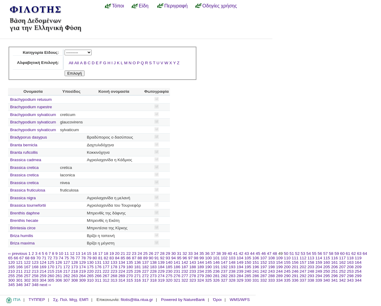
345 (11, 285)
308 (74, 280)
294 (318, 276)
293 (310, 276)
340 (326, 280)
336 (295, 280)
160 (326, 262)
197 (263, 267)
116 (334, 258)
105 (247, 258)
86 (128, 258)
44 (252, 253)
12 (72, 253)
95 (179, 258)
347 (27, 285)
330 (247, 280)
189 (200, 267)
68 (27, 258)
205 (326, 267)
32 (184, 253)
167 (27, 267)
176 (98, 267)
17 (100, 253)
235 (208, 271)
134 (121, 262)
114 (318, 258)
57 (325, 253)
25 (145, 253)
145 (208, 262)
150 (247, 262)
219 (82, 271)
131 (98, 262)
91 (156, 258)
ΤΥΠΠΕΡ (37, 299)
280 (208, 276)
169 (43, 267)
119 (358, 258)
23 (134, 253)
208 (350, 267)
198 (271, 267)
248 (310, 271)
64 (365, 253)
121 (19, 262)
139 (161, 262)
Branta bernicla (23, 145)
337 (303, 280)
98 (196, 258)
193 (232, 267)
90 (151, 258)
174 (82, 267)
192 (224, 267)
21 (123, 253)
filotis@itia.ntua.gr (137, 299)
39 (224, 253)
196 (255, 267)
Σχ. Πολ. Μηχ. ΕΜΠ (70, 299)
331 (255, 280)
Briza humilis (21, 235)
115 (326, 258)
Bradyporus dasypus (28, 137)
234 (200, 271)
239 (240, 271)
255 (11, 276)
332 (263, 280)
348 (35, 285)
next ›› (45, 285)
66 (16, 258)
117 (342, 258)
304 (43, 280)
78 (83, 258)
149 (240, 262)
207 (342, 267)
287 (263, 276)
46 (263, 253)
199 (279, 267)
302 (27, 280)
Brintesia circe (22, 228)
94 (173, 258)
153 (271, 262)
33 (190, 253)
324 (200, 280)
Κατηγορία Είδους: (41, 52)
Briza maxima (22, 243)
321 (177, 280)
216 (58, 271)
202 (303, 267)
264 (82, 276)
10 (61, 253)
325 (208, 280)
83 (112, 258)
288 (271, 276)
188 (192, 267)
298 (350, 276)
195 (247, 267)
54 (308, 253)
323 (192, 280)
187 (185, 267)
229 (161, 271)
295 (326, 276)
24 (140, 253)
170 (51, 267)
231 (177, 271)
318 (153, 280)
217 (66, 271)
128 (74, 262)
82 (106, 258)
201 (295, 267)
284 (240, 276)
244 (279, 271)
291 (295, 276)
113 (310, 258)
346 (19, 285)
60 (342, 253)
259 (43, 276)
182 (145, 267)
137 (145, 262)
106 (255, 258)
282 (224, 276)
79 (89, 258)
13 (78, 253)
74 (61, 258)
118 (350, 258)
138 (153, 262)
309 (82, 280)
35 (201, 253)
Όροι (217, 299)
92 (162, 258)
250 (326, 271)
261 (58, 276)
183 (153, 267)
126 (58, 262)
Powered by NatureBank (183, 299)
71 (44, 258)
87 (134, 258)
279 (200, 276)
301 (19, 280)
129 (82, 262)
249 (318, 271)
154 (279, 262)
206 (334, 267)
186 (177, 267)
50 (286, 253)
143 (192, 262)
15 (89, 253)
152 (263, 262)
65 (10, 258)
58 (331, 253)
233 (192, 271)
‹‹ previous (17, 253)
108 (271, 258)
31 (179, 253)
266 (98, 276)
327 (224, 280)
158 (310, 262)
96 (184, 258)
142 (185, 262)
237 (224, 271)
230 (169, 271)
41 (235, 253)
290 (287, 276)
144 (200, 262)
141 (177, 262)
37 (213, 253)
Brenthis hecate (24, 220)
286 (255, 276)
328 (232, 280)
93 (168, 258)
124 (43, 262)
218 (74, 271)
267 (106, 276)
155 (287, 262)
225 (129, 271)
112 (303, 258)
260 (51, 276)
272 (145, 276)
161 (334, 262)
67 (21, 258)
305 (51, 280)
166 (19, 267)
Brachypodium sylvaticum (33, 114)
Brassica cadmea (25, 160)
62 (353, 253)
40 (229, 253)
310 (90, 280)
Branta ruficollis (24, 152)
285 (247, 276)
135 (129, 262)
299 (358, 276)
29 (168, 253)
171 (58, 267)
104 (240, 258)
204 (318, 267)
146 (216, 262)
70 (38, 258)
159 (318, 262)
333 (271, 280)
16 (95, 253)
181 (137, 267)
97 (190, 258)
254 (358, 271)
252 (342, 271)
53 (303, 253)
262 (66, 276)
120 (11, 262)
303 (35, 280)
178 (113, 267)
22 (128, 253)
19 (111, 253)
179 (121, 267)
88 (140, 258)
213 (35, 271)
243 (271, 271)
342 (342, 280)
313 (113, 280)
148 (232, 262)
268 (113, 276)
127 (66, 262)
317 (145, 280)
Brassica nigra (23, 198)
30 (173, 253)
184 (161, 267)
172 (66, 267)
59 (337, 253)
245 (287, 271)
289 (279, 276)
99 (201, 258)
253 (350, 271)
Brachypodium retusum (31, 99)
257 (27, 276)
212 (27, 271)
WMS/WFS (240, 299)
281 (216, 276)
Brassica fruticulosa (27, 190)
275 (169, 276)
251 (334, 271)
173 (74, 267)
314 (121, 280)
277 (185, 276)
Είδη (144, 5)
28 (162, 253)
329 (240, 280)
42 (241, 253)
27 (156, 253)
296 (334, 276)
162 (342, 262)
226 (137, 271)
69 (33, 258)
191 (216, 267)
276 (177, 276)
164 (358, 262)
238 (232, 271)
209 (358, 267)
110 (287, 258)
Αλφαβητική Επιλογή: (38, 62)
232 (185, 271)
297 (342, 276)
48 (275, 253)
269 (121, 276)
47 (269, 253)
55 (314, 253)
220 (90, 271)
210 (11, 271)
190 (208, 267)
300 (11, 280)
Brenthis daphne (25, 213)
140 (169, 262)
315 (129, 280)
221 (98, 271)
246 (295, 271)
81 (100, 258)
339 (318, 280)
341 (334, 280)
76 (72, 258)
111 (295, 258)
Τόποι (118, 5)
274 (161, 276)
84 (117, 258)
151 (255, 262)
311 (98, 280)
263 (74, 276)
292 (303, 276)
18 (106, 253)
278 (192, 276)
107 (263, 258)
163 (350, 262)
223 (113, 271)
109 (279, 258)
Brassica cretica (24, 167)
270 (129, 276)
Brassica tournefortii (28, 205)
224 (121, 271)
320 (169, 280)
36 (207, 253)
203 (310, 267)
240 (247, 271)
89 (145, 258)
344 (358, 280)
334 (279, 280)
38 (218, 253)
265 (90, 276)
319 (161, 280)
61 (348, 253)
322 (185, 280)
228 (153, 271)
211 (19, 271)
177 (106, 267)
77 (78, 258)
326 (216, 280)
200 (287, 267)
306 (58, 280)
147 (224, 262)
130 (90, 262)
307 (66, 280)
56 (320, 253)
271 (137, 276)
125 (51, 262)
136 (137, 262)
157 (303, 262)
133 (113, 262)
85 (123, 258)
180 (129, 267)
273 (153, 276)
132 (106, 262)
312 (106, 280)
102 (224, 258)
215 (51, 271)
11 (66, 253)
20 (117, 253)
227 (145, 271)
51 (291, 253)
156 (295, 262)
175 (90, 267)
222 (106, 271)
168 (35, 267)
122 (27, 262)
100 (208, 258)
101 (216, 258)
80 (95, 258)
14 (83, 253)
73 (55, 258)
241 (255, 271)
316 (137, 280)
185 (169, 267)
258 (35, 276)
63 (359, 253)
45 (258, 253)
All (71, 63)
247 (303, 271)
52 (297, 253)
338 (310, 280)
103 (232, 258)
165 (11, 267)
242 (263, 271)
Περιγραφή (176, 5)
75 (66, 258)
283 (232, 276)
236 (216, 271)
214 (43, 271)
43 (246, 253)
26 (151, 253)
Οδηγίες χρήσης (219, 5)
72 (50, 258)
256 (19, 276)
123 (35, 262)
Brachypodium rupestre (31, 107)
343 (350, 280)
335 (287, 280)
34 (196, 253)
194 (240, 267)
